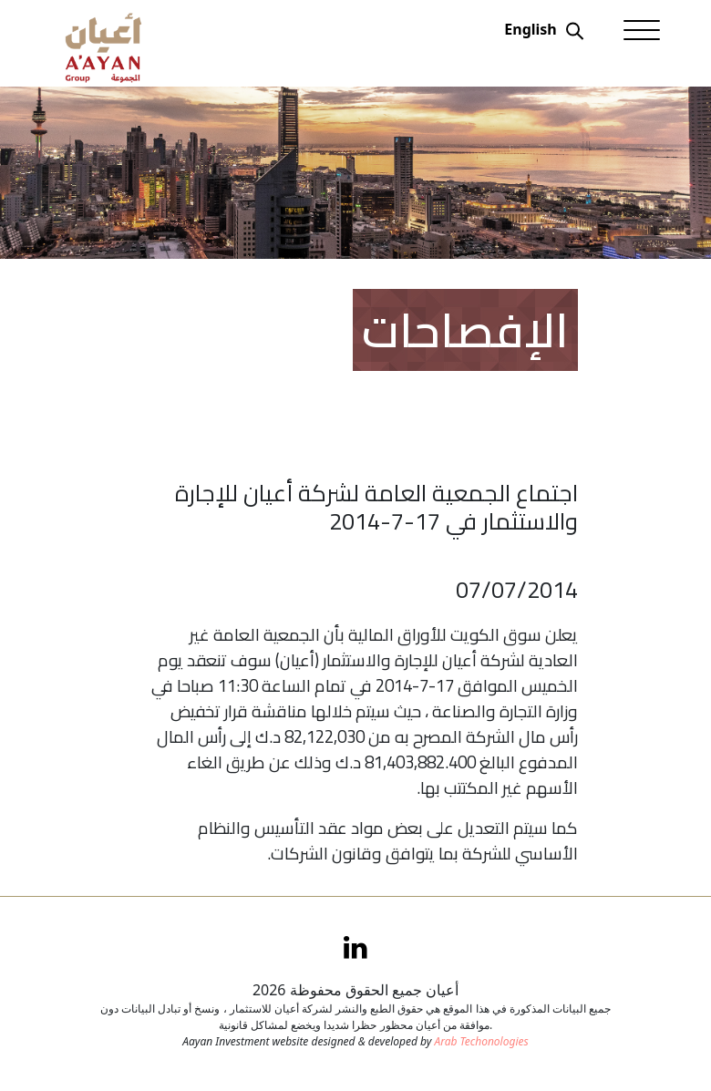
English (530, 29)
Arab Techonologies (481, 1041)
